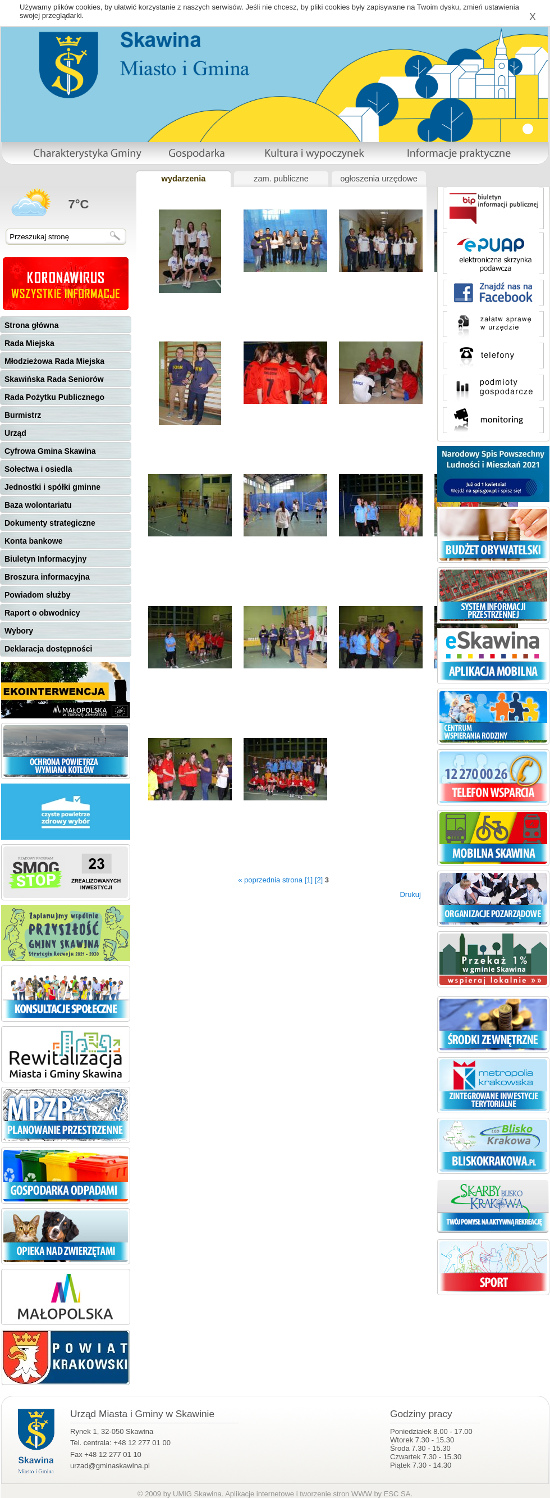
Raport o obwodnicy (42, 612)
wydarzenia (183, 178)
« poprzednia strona (270, 880)
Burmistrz (22, 415)
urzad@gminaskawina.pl (110, 1465)
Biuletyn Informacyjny (45, 558)
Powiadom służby (37, 594)
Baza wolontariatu (38, 504)
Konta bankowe (33, 540)
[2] (319, 880)
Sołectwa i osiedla (38, 469)
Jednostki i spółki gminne (52, 486)
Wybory (18, 630)
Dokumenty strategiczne (49, 522)
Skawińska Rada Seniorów (54, 379)
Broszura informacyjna (47, 576)
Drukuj (410, 894)
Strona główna (31, 325)
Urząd (15, 433)
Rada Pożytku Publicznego (54, 397)
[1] (309, 880)
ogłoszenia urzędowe (379, 178)
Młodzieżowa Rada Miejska (54, 361)
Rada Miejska (29, 343)
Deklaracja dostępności (48, 648)
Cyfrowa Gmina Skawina (50, 451)
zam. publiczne (281, 178)
